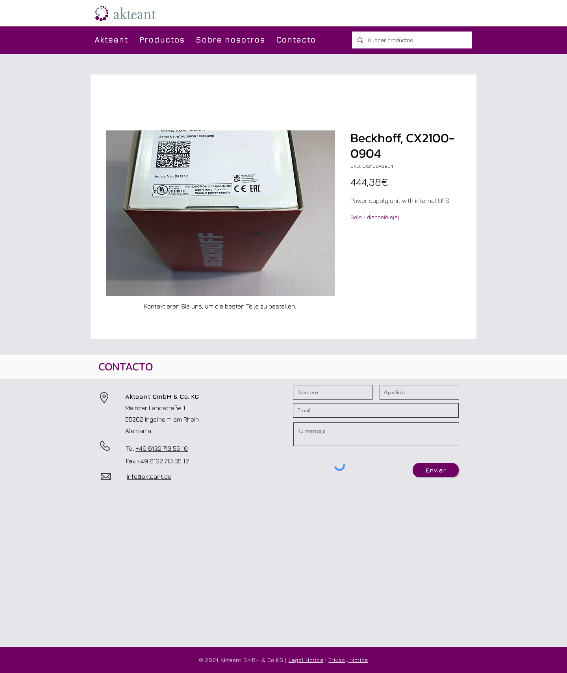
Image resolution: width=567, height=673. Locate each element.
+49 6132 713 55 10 (161, 448)
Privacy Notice (348, 659)
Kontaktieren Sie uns (173, 306)
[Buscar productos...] (412, 40)
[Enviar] (436, 470)
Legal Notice (306, 659)
